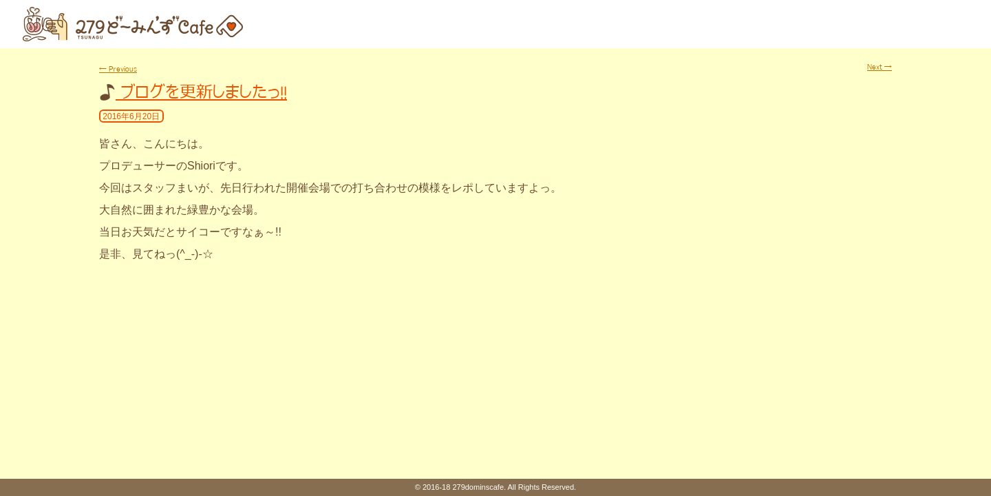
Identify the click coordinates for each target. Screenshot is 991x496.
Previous (118, 68)
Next (879, 66)
